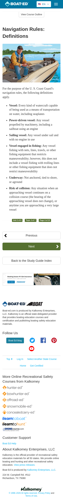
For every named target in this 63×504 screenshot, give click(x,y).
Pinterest (54, 340)
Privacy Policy (44, 493)
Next (31, 246)
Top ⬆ (9, 359)
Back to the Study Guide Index (31, 260)
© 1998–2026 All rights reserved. (23, 493)
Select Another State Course (42, 359)
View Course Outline (31, 14)
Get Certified (36, 365)
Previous (31, 235)
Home (23, 365)
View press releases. (24, 465)
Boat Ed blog (15, 340)
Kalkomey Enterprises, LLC (41, 470)
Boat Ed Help (9, 443)
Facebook (43, 340)
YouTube (31, 348)
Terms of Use (31, 496)
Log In (20, 359)
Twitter (32, 340)
